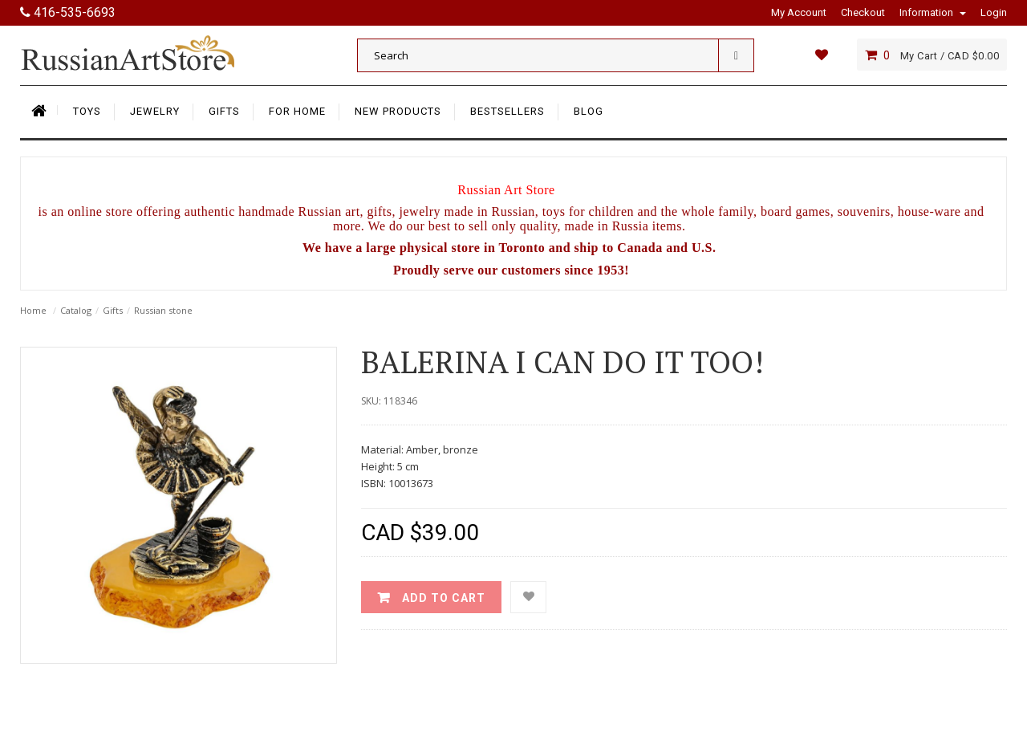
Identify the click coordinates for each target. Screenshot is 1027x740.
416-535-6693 (68, 12)
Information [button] (932, 12)
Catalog (75, 310)
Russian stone (163, 310)
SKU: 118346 (389, 401)
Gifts (113, 310)
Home (33, 310)
